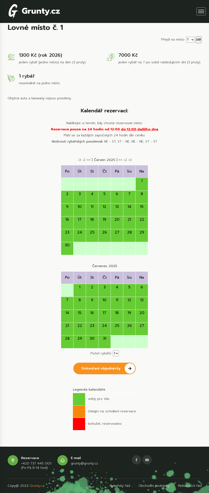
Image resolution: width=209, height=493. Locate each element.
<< (89, 159)
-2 (84, 159)
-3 (79, 159)
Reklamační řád (190, 485)
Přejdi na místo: (173, 39)
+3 (130, 159)
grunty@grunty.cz (84, 463)
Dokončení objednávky (108, 368)
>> (120, 159)
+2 (125, 159)
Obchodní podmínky (154, 485)
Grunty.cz (34, 11)
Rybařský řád (120, 485)
